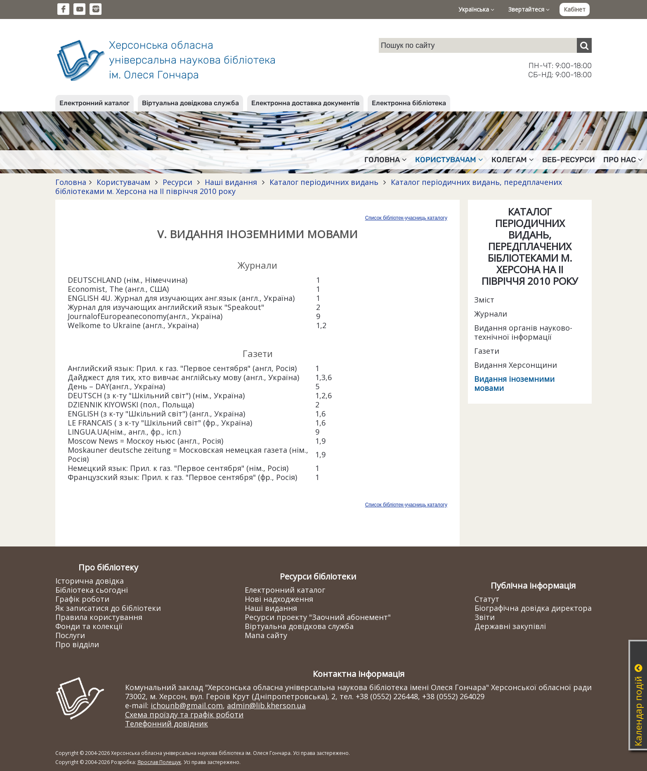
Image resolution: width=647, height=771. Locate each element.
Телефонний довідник (166, 723)
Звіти (485, 617)
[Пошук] (584, 45)
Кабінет (575, 9)
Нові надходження (279, 599)
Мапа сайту (266, 635)
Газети (486, 350)
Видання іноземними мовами (514, 383)
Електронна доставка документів (305, 103)
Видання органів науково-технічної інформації (523, 332)
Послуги (70, 635)
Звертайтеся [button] (529, 9)
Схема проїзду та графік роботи (184, 714)
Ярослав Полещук (159, 762)
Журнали (490, 313)
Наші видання (231, 182)
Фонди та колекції (89, 626)
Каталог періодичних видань (323, 182)
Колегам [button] (512, 159)
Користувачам (123, 182)
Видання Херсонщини (515, 364)
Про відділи (77, 644)
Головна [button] (385, 159)
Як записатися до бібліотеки (108, 608)
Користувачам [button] (449, 159)
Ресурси (177, 182)
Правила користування (98, 617)
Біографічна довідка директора (533, 608)
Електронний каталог (94, 103)
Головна (70, 182)
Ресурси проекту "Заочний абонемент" (318, 617)
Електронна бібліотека (409, 103)
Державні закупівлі (510, 626)
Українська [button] (476, 9)
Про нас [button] (623, 159)
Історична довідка (89, 581)
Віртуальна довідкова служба (190, 103)
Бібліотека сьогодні (91, 590)
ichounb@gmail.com (187, 705)
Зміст (484, 299)
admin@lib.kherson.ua (266, 705)
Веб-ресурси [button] (568, 159)
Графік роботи (82, 599)
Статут (487, 599)
